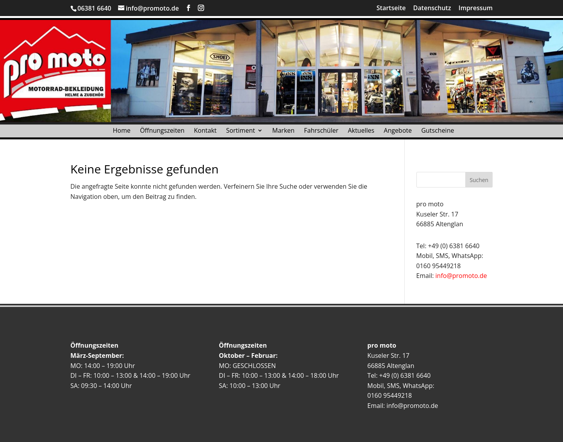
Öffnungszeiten (162, 132)
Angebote (398, 132)
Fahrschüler (321, 132)
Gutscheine (437, 132)
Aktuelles (361, 132)
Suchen (479, 180)
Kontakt (205, 132)
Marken (283, 132)
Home (122, 132)
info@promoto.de (461, 275)
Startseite (391, 8)
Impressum (476, 8)
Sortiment (240, 132)
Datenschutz (432, 8)
